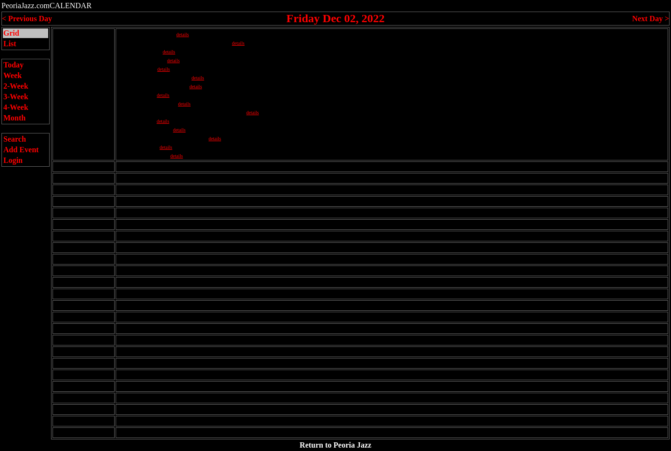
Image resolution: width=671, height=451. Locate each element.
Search (14, 139)
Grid (11, 33)
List (9, 44)
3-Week (15, 97)
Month (14, 118)
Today (13, 65)
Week (12, 75)
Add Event (21, 150)
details (182, 34)
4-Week (15, 107)
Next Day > (650, 18)
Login (13, 160)
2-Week (15, 86)
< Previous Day (27, 18)
